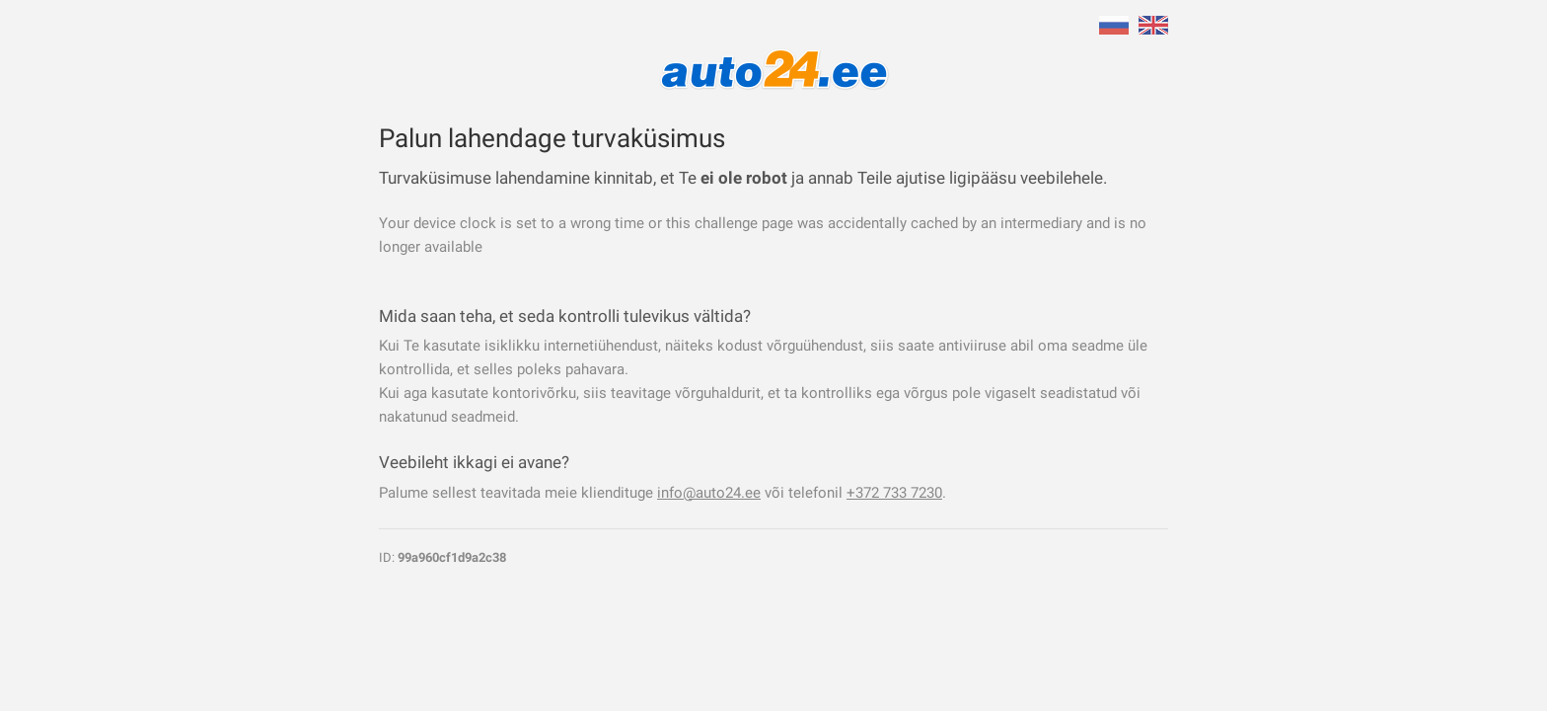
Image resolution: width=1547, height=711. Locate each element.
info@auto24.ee (709, 493)
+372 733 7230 (894, 493)
